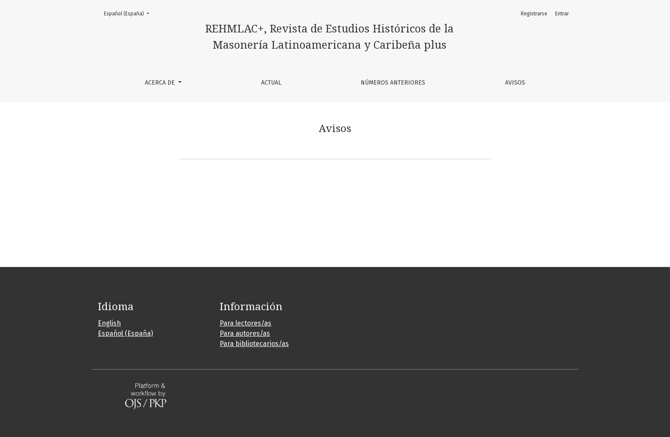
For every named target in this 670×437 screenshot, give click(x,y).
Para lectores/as (245, 323)
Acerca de (160, 82)
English (109, 323)
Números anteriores (393, 82)
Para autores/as (245, 333)
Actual (271, 82)
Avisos (515, 82)
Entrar (562, 14)
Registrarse (534, 14)
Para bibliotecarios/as (254, 344)
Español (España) (129, 13)
